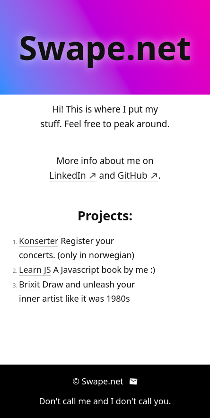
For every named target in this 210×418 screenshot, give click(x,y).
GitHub (138, 175)
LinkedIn (72, 175)
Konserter (38, 240)
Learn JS (35, 269)
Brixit (29, 284)
